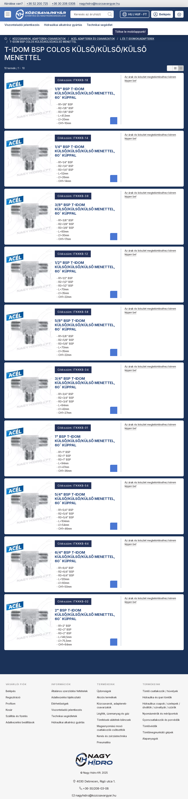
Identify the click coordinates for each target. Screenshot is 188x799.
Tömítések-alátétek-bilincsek (114, 719)
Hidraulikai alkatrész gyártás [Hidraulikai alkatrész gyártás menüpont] (63, 25)
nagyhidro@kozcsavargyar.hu (99, 3)
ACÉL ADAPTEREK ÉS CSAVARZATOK (93, 38)
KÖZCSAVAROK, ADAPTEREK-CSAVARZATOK (39, 38)
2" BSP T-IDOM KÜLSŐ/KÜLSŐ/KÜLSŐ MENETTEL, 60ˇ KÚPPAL (85, 614)
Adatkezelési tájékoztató (66, 697)
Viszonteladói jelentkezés (66, 709)
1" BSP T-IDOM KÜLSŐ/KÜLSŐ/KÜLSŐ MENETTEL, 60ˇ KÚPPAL (85, 440)
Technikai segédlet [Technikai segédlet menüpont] (99, 25)
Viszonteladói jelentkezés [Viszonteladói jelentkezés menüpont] (21, 25)
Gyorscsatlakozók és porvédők (161, 719)
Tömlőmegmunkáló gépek (158, 732)
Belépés (11, 691)
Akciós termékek (107, 697)
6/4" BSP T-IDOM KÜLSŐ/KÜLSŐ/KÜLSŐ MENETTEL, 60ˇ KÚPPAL (85, 556)
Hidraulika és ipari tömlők (157, 697)
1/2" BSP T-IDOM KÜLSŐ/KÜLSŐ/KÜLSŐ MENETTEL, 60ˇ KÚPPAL (85, 267)
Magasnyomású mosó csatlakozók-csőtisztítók (111, 728)
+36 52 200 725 (37, 3)
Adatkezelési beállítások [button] (20, 722)
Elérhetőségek (60, 703)
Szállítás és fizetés (17, 716)
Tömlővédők (150, 726)
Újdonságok (104, 691)
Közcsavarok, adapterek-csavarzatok (112, 705)
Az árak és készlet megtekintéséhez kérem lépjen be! (150, 78)
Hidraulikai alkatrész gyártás (68, 722)
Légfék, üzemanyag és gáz (113, 713)
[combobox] (92, 14)
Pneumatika (103, 742)
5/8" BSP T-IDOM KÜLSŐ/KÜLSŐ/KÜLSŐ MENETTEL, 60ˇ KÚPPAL (85, 324)
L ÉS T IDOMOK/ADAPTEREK (137, 38)
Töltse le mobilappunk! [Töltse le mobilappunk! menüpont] (130, 31)
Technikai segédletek (64, 716)
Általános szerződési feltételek (69, 691)
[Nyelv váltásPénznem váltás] (134, 14)
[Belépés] (162, 14)
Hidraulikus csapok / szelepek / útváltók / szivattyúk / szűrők (161, 705)
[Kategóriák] (7, 14)
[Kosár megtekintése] (179, 14)
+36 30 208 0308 (63, 3)
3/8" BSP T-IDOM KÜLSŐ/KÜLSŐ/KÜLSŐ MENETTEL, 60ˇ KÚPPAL (85, 208)
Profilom (10, 703)
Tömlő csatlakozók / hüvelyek (160, 691)
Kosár (9, 709)
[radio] (170, 68)
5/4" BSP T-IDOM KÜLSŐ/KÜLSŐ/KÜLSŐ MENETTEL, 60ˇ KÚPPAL (85, 498)
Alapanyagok (150, 738)
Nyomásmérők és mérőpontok (160, 713)
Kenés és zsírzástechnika (112, 736)
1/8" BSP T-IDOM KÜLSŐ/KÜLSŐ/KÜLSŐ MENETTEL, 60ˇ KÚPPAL (85, 93)
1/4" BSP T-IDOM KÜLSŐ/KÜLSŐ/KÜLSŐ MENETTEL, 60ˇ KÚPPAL (85, 151)
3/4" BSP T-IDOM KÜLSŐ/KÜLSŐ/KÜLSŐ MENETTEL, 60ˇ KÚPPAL (85, 382)
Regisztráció (13, 697)
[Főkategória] (5, 38)
